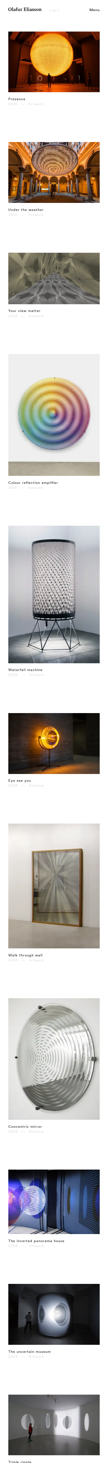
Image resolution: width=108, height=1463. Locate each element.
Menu (94, 9)
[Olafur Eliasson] (25, 9)
